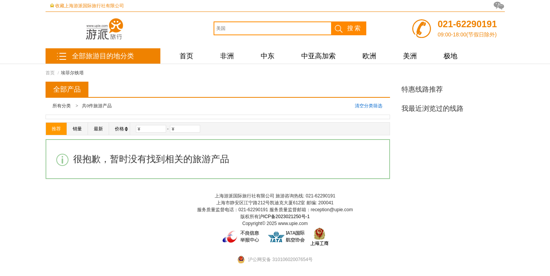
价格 (121, 128)
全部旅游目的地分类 (103, 56)
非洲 (227, 56)
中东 (267, 56)
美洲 (410, 56)
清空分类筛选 (368, 105)
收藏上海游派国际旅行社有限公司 (89, 5)
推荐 (56, 128)
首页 (186, 56)
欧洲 (369, 56)
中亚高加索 (318, 56)
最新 (98, 128)
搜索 (347, 28)
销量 (77, 128)
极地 (450, 56)
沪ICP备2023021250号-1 (284, 216)
